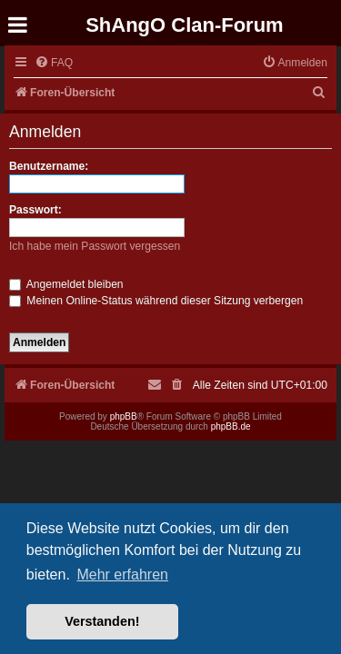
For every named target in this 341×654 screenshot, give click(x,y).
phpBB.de (231, 426)
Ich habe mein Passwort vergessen (94, 246)
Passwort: (35, 209)
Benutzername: (48, 166)
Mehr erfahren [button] (122, 574)
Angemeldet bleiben (66, 284)
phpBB (123, 416)
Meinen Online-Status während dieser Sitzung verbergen (156, 300)
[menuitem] (54, 63)
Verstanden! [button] (102, 621)
